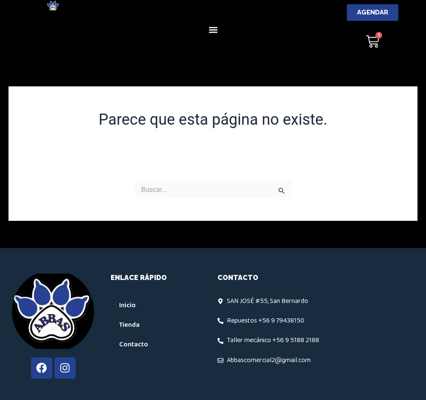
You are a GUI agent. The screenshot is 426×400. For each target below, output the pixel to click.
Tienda (129, 325)
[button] (213, 30)
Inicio (127, 305)
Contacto (133, 344)
